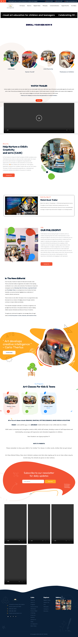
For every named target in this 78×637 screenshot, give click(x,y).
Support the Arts (65, 5)
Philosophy (45, 5)
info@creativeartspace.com (71, 1)
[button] (39, 118)
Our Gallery (73, 5)
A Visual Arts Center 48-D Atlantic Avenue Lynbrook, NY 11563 (17, 605)
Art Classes (22, 5)
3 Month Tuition (29, 406)
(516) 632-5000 (49, 1)
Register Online (37, 5)
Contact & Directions (54, 5)
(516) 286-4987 (59, 1)
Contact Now (9, 352)
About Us (29, 5)
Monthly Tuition (11, 406)
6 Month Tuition (48, 406)
